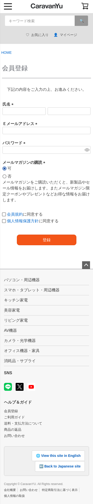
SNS (8, 373)
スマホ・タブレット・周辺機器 (32, 290)
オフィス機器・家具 (22, 351)
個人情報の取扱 (14, 496)
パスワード (14, 143)
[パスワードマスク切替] (86, 149)
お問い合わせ (14, 436)
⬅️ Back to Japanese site (60, 466)
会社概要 (10, 490)
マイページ (65, 34)
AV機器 (10, 330)
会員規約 (15, 214)
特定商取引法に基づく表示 (60, 490)
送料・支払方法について (23, 423)
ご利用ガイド (14, 417)
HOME (6, 53)
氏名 (8, 104)
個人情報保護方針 (23, 221)
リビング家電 (16, 320)
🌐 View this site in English (58, 456)
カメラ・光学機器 (20, 340)
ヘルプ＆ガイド (18, 402)
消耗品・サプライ (20, 361)
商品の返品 (12, 429)
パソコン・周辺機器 (22, 280)
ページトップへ (86, 265)
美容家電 (12, 310)
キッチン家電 (16, 300)
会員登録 (11, 411)
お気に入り (37, 34)
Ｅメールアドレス (20, 124)
